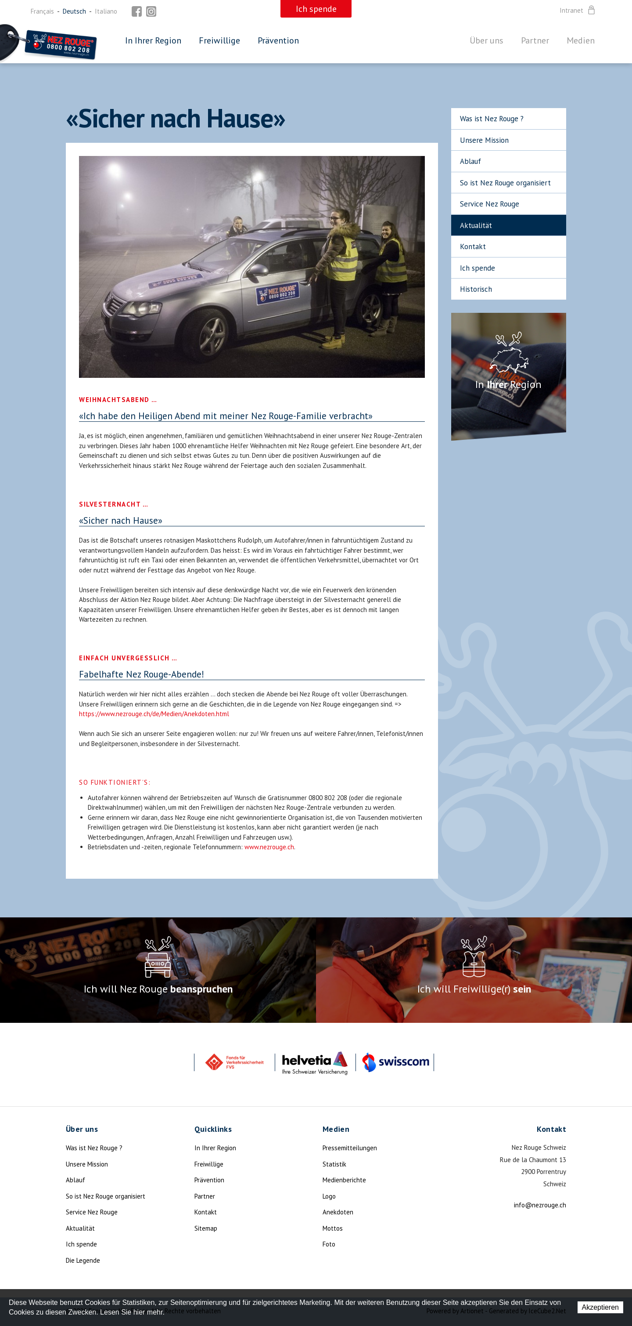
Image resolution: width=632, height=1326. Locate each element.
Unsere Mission (484, 140)
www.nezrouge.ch (269, 847)
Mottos (333, 1228)
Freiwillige (219, 40)
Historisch (476, 289)
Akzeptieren (600, 1307)
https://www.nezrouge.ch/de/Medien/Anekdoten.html (154, 714)
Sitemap (205, 1228)
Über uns (486, 40)
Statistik (334, 1164)
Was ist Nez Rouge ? (492, 118)
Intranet (578, 10)
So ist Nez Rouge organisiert (505, 183)
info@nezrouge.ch (540, 1205)
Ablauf (470, 161)
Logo (329, 1196)
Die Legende (83, 1260)
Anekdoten (338, 1212)
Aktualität (476, 225)
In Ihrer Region (153, 40)
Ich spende (477, 268)
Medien (581, 40)
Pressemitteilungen (350, 1148)
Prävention (278, 40)
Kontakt (473, 246)
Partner (535, 40)
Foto (329, 1244)
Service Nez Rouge (489, 204)
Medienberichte (344, 1180)
